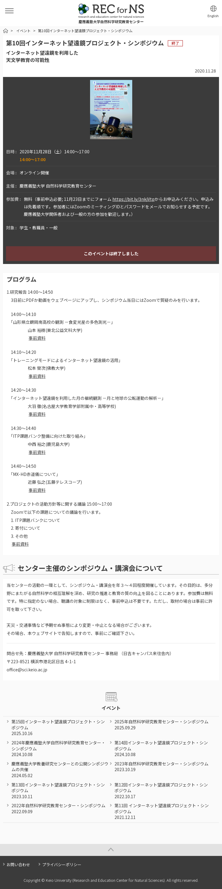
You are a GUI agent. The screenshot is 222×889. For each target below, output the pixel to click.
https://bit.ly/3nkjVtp (133, 199)
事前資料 (37, 338)
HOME (5, 31)
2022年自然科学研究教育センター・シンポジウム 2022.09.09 (58, 808)
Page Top (111, 850)
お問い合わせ (18, 864)
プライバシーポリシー (61, 864)
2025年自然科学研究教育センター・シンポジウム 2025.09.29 (161, 725)
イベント (23, 30)
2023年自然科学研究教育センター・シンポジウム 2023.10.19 (161, 767)
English (213, 16)
